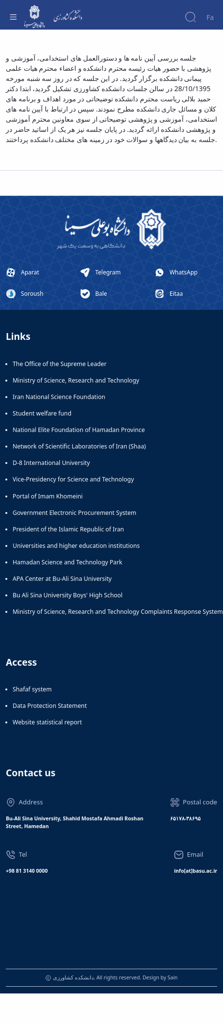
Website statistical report (47, 722)
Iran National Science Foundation (59, 397)
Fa (210, 17)
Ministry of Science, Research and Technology (76, 380)
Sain (173, 977)
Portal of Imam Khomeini (48, 496)
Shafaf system (32, 689)
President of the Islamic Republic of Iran (68, 529)
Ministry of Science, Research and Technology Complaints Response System (118, 612)
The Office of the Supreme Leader (59, 364)
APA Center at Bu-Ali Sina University (62, 579)
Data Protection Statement (50, 706)
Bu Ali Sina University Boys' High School (67, 595)
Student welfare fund (42, 413)
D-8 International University (51, 463)
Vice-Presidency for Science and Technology (73, 479)
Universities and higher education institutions (76, 546)
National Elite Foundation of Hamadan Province (79, 430)
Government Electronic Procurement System (75, 513)
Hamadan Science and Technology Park (67, 562)
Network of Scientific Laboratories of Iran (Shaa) (79, 446)
